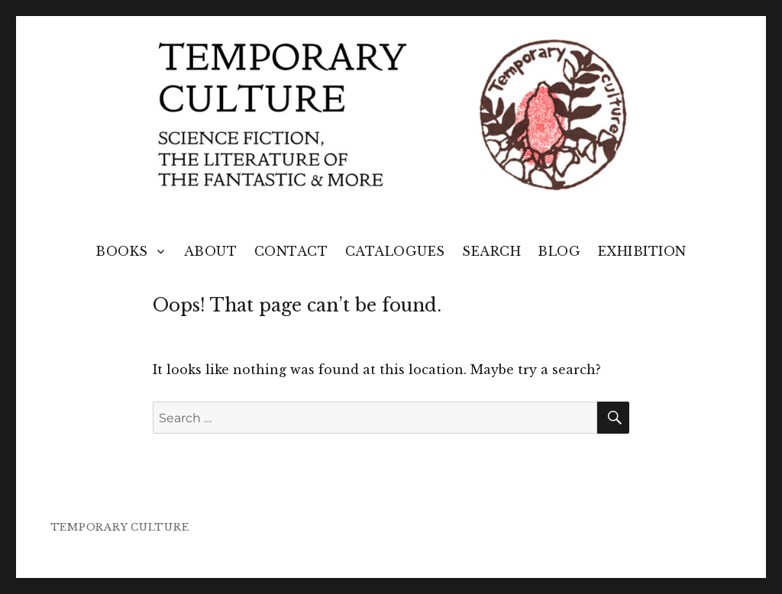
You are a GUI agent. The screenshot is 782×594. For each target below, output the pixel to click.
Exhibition (642, 251)
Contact (291, 251)
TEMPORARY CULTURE (119, 527)
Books (121, 251)
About (211, 251)
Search (491, 251)
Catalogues (395, 251)
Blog (559, 251)
